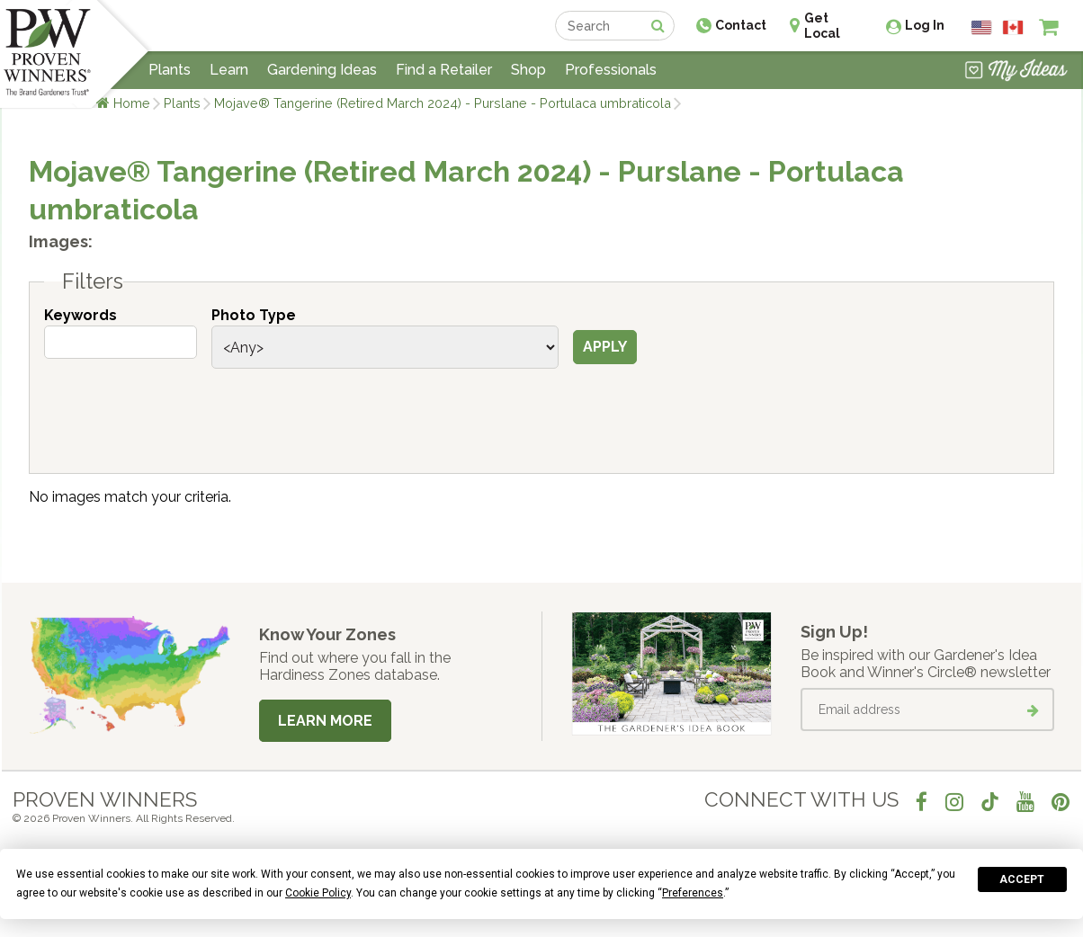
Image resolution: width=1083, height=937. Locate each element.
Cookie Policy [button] (318, 893)
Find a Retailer (444, 69)
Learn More (325, 720)
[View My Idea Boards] (1016, 71)
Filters (92, 281)
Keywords (80, 315)
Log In (924, 25)
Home (131, 103)
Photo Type (253, 315)
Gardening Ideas (322, 69)
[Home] (47, 53)
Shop (528, 69)
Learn (229, 69)
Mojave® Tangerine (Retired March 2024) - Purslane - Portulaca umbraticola (442, 103)
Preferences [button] (692, 893)
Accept (1021, 879)
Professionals (611, 69)
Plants (182, 103)
